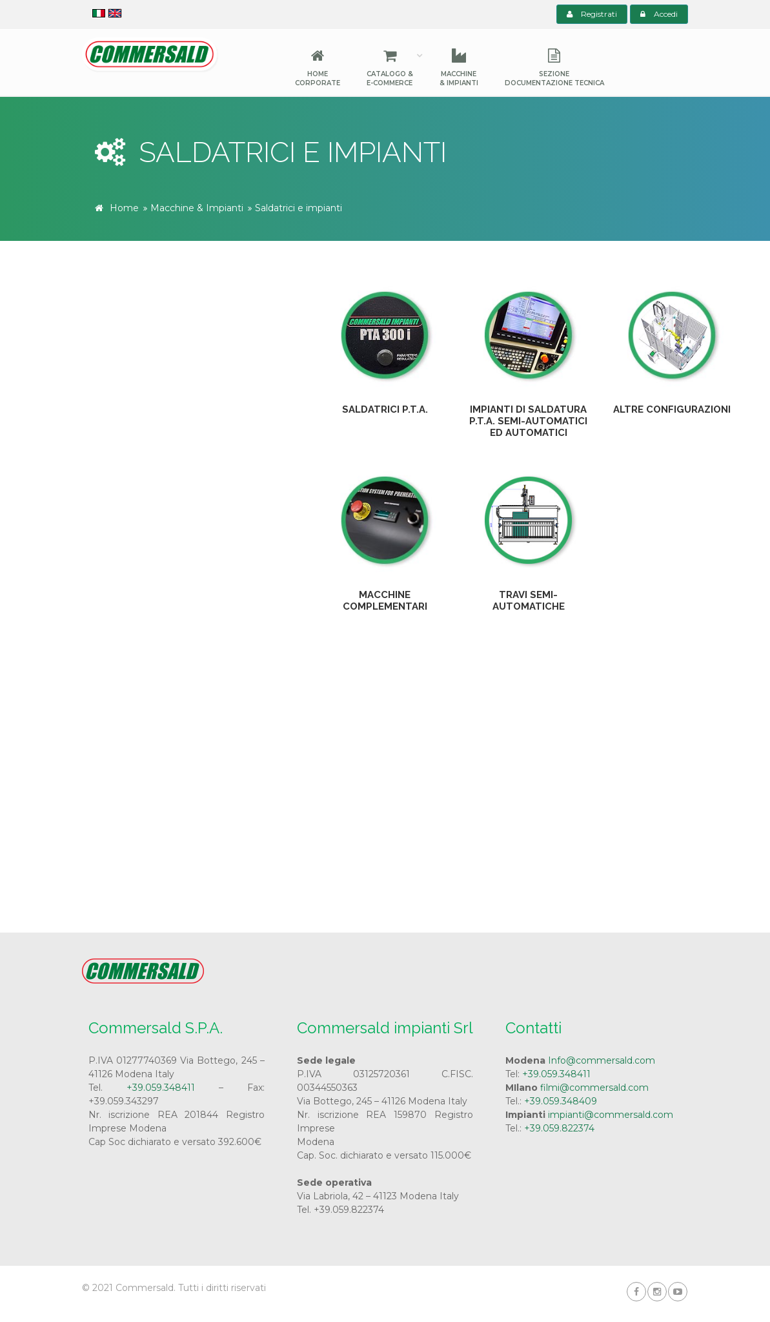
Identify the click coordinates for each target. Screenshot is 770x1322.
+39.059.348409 (560, 1101)
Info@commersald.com (601, 1060)
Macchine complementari (385, 600)
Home (124, 208)
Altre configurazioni (672, 409)
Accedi (659, 14)
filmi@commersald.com (594, 1087)
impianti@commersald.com (610, 1115)
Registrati (592, 14)
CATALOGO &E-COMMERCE (390, 68)
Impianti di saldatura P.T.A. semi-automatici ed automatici (528, 421)
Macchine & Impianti (196, 208)
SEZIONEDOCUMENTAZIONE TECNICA (554, 68)
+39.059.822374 (559, 1128)
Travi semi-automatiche (528, 600)
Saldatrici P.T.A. (385, 409)
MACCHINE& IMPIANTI (459, 68)
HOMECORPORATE (317, 68)
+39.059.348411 (161, 1087)
